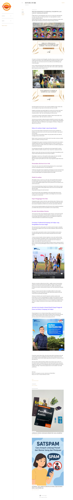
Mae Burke (45, 497)
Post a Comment (34, 385)
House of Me (30, 3)
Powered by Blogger (43, 495)
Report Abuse (4, 25)
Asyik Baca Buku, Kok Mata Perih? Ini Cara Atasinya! (47, 433)
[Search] (63, 3)
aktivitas (23, 13)
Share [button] (23, 9)
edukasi (23, 14)
